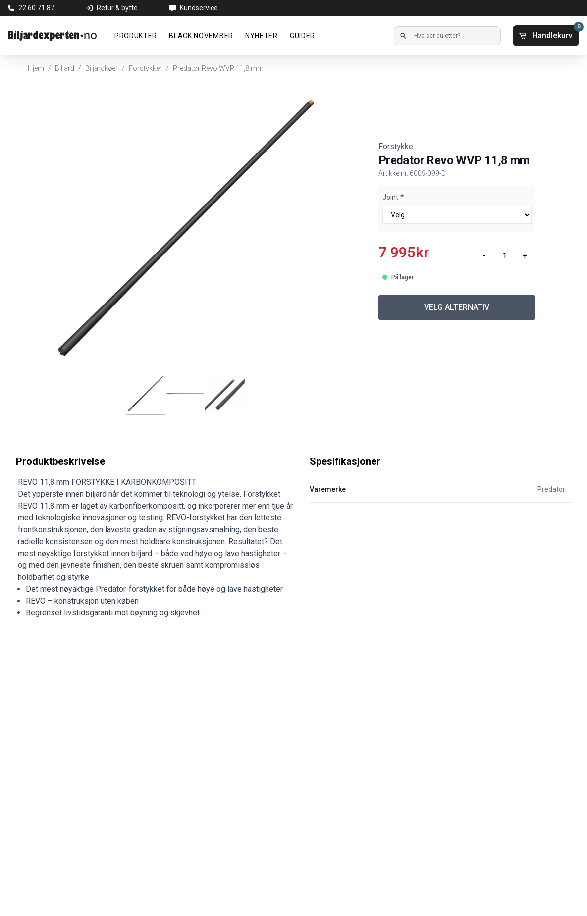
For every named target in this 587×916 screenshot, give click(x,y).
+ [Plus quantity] (525, 255)
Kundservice (199, 8)
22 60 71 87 (36, 8)
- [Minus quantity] (484, 255)
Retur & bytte (117, 8)
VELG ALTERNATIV (456, 307)
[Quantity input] (504, 256)
